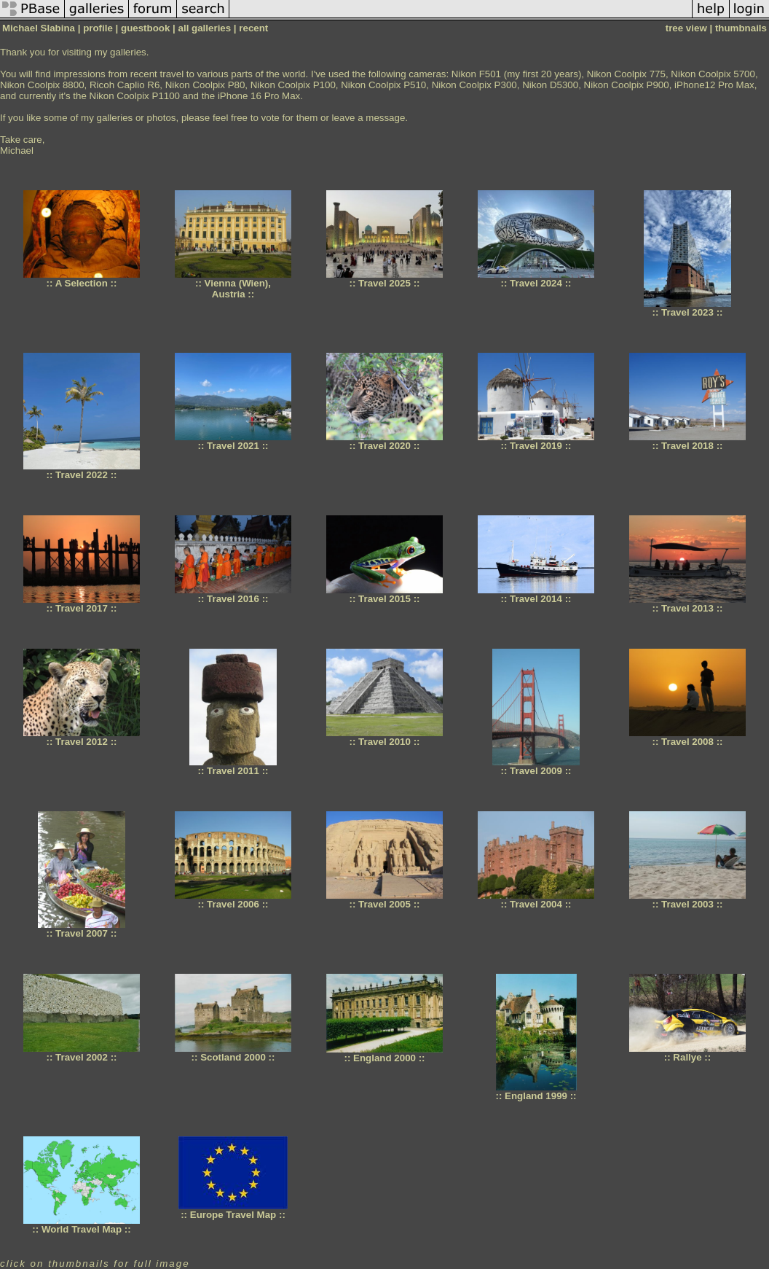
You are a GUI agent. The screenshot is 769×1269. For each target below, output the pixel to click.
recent (253, 28)
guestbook (145, 28)
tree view (686, 28)
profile (98, 28)
